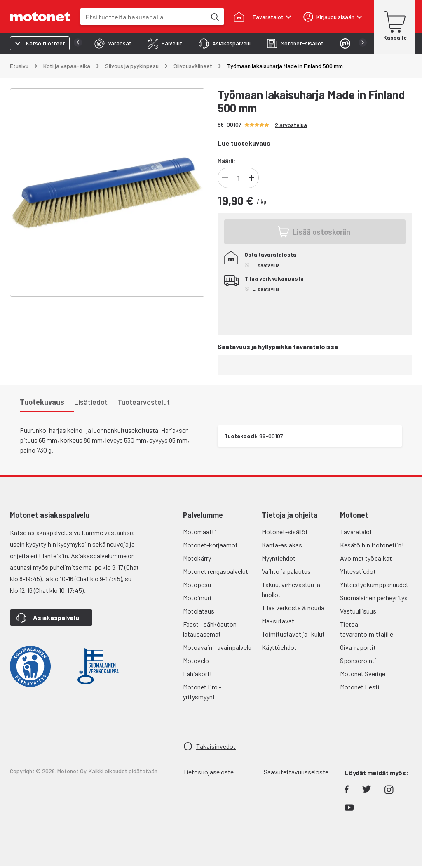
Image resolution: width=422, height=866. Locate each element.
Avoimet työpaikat (366, 558)
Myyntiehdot (278, 558)
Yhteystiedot (358, 571)
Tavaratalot (356, 532)
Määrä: (226, 160)
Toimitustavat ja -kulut (293, 634)
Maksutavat (278, 621)
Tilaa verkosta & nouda (293, 607)
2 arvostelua (291, 124)
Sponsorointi (358, 660)
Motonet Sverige (362, 673)
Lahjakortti (198, 673)
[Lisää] (251, 178)
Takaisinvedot (216, 746)
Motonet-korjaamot (210, 545)
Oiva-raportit (358, 647)
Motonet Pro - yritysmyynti (202, 692)
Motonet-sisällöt (285, 532)
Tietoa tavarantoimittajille (366, 629)
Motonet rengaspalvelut (215, 571)
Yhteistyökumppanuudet (374, 584)
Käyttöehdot (279, 647)
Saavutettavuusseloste (296, 772)
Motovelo (196, 660)
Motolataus (198, 611)
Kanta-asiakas (282, 545)
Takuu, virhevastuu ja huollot (291, 589)
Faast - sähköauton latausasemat (210, 629)
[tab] (113, 43)
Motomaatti (199, 532)
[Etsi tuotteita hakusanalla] (214, 16)
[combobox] (143, 16)
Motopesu (197, 584)
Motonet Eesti (360, 687)
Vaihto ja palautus (286, 571)
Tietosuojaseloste (208, 772)
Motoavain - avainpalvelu (217, 647)
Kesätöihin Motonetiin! (372, 545)
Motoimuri (197, 598)
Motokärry (197, 558)
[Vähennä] (225, 178)
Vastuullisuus (358, 611)
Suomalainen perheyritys (374, 598)
